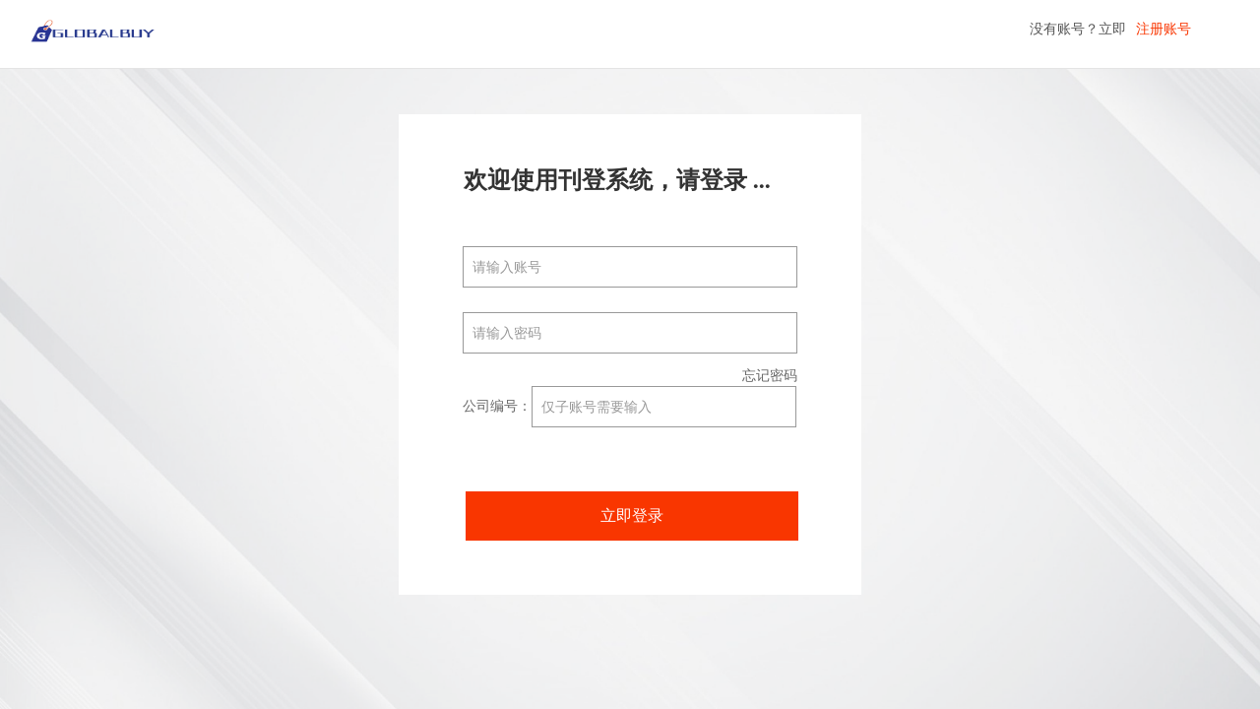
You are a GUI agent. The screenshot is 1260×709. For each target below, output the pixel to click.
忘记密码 (769, 375)
